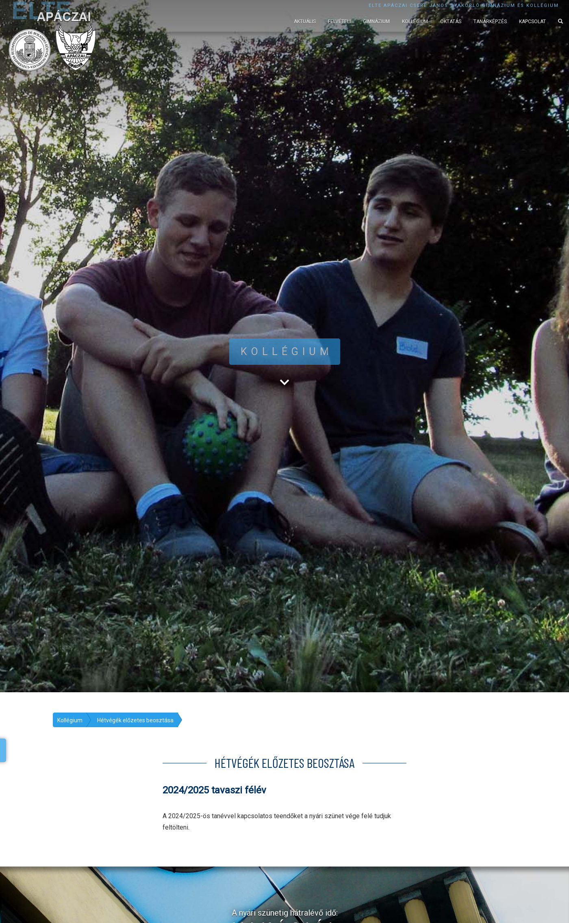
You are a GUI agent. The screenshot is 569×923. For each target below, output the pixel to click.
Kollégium (415, 21)
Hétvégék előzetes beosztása (135, 720)
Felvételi (339, 21)
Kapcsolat (532, 21)
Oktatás (450, 21)
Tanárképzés (490, 21)
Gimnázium (376, 21)
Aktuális (305, 21)
